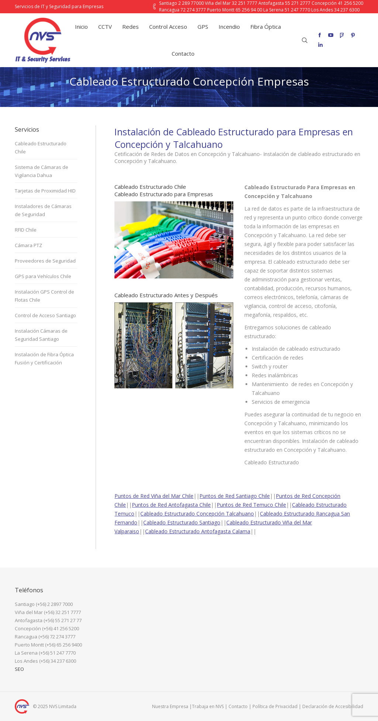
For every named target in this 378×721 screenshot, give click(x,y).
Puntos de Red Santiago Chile (234, 495)
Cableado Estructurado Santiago (181, 522)
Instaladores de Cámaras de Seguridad (43, 210)
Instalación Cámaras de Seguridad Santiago (41, 334)
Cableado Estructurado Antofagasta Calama (197, 531)
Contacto (238, 706)
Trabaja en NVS (208, 706)
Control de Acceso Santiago (45, 315)
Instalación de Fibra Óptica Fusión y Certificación (44, 358)
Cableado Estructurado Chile (40, 147)
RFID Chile (26, 229)
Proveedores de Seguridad (45, 260)
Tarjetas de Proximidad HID (45, 190)
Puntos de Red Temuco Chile (251, 504)
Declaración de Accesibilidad (332, 706)
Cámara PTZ (28, 245)
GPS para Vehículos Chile (43, 276)
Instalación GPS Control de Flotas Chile (44, 295)
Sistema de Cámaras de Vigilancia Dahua (41, 171)
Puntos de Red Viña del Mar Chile (153, 495)
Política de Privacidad (275, 706)
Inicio (148, 99)
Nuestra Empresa (170, 706)
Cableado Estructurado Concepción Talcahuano (197, 513)
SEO (19, 669)
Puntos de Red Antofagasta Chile (171, 504)
